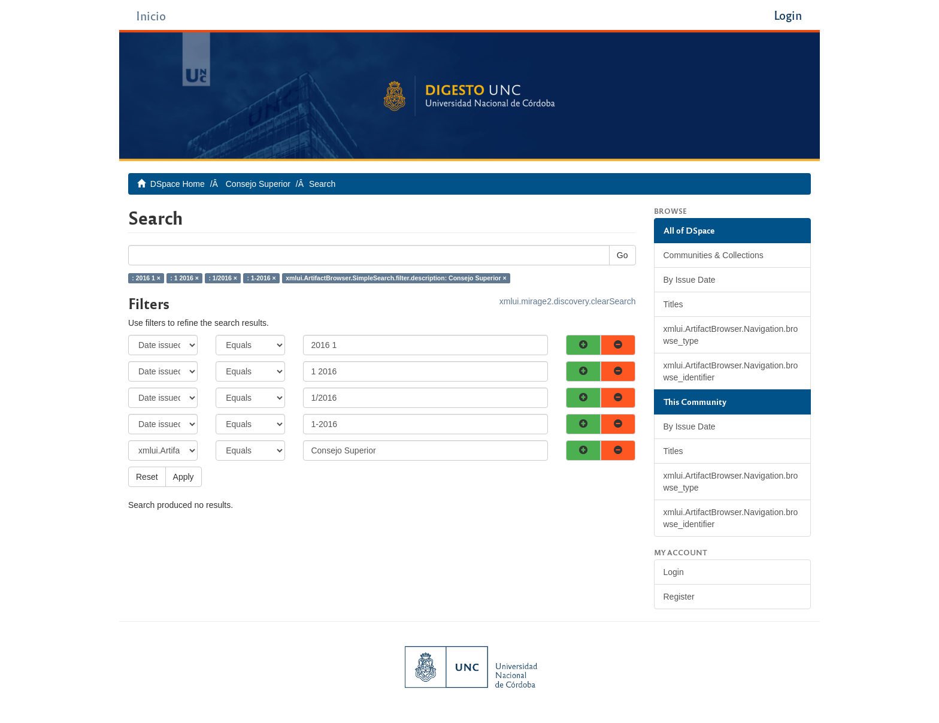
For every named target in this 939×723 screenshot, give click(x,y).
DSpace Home (177, 184)
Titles (673, 304)
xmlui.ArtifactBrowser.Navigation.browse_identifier (731, 371)
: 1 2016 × (184, 278)
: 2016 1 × (146, 278)
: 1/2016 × (222, 278)
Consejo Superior (258, 184)
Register (679, 596)
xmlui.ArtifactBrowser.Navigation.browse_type (731, 335)
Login (674, 572)
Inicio (151, 15)
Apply (183, 477)
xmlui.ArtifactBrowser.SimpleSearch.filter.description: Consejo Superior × (396, 278)
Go (622, 255)
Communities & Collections (714, 255)
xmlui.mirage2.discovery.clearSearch (567, 301)
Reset (147, 477)
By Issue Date (690, 280)
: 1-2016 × (261, 278)
